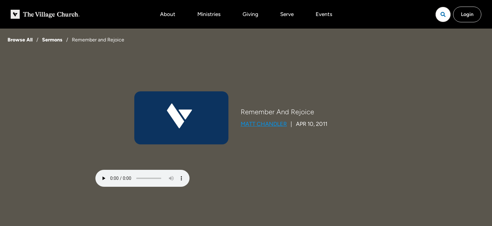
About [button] (167, 14)
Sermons (52, 40)
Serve (287, 14)
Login (467, 14)
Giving (250, 14)
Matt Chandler (264, 124)
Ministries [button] (209, 14)
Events (324, 14)
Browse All (20, 40)
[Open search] (443, 14)
